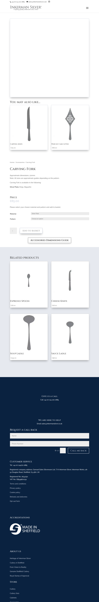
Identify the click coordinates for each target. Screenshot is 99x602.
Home (12, 162)
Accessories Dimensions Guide (49, 240)
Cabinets (13, 598)
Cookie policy (15, 492)
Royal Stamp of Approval (19, 576)
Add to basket (31, 230)
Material (13, 214)
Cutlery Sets (14, 593)
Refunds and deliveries (18, 497)
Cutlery (12, 589)
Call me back (78, 450)
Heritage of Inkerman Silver (20, 558)
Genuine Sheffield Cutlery (19, 571)
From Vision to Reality (18, 567)
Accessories (20, 162)
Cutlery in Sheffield (17, 563)
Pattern (13, 219)
